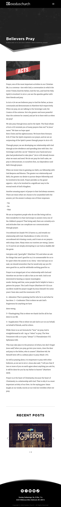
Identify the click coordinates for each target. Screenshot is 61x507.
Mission (34, 42)
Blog (23, 42)
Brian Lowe (11, 42)
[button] (7, 438)
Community (28, 42)
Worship (45, 42)
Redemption (39, 42)
